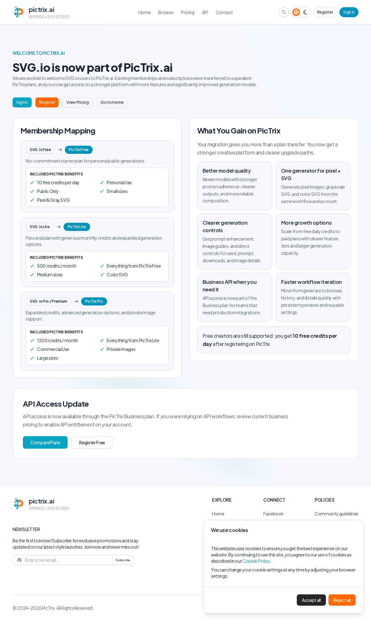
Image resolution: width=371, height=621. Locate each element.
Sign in (349, 11)
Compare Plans (45, 442)
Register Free (92, 442)
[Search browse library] (284, 12)
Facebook (273, 513)
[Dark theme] (305, 12)
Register (325, 11)
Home (218, 513)
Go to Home (111, 102)
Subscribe (123, 560)
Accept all (311, 600)
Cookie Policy (256, 561)
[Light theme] (296, 12)
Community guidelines (336, 513)
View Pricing (77, 102)
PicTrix (48, 608)
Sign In (22, 102)
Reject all (342, 600)
